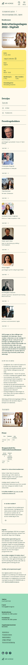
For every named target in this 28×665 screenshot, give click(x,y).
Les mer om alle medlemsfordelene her (12, 492)
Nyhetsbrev (5, 632)
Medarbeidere (6, 637)
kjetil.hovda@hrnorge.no (12, 582)
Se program (5, 409)
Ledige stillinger (6, 640)
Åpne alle (5, 103)
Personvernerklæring (8, 642)
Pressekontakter (7, 635)
